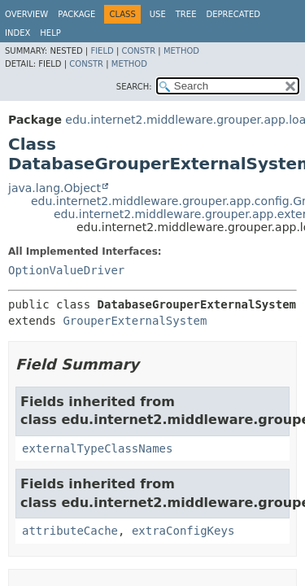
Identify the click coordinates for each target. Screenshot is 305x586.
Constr (138, 50)
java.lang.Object (54, 188)
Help (50, 32)
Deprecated (233, 14)
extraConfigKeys (183, 530)
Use (158, 14)
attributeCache (70, 530)
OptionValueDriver (66, 270)
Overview (26, 14)
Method (181, 50)
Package (76, 14)
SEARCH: (134, 86)
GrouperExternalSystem (135, 320)
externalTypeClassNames (97, 448)
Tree (186, 14)
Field (101, 50)
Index (17, 32)
